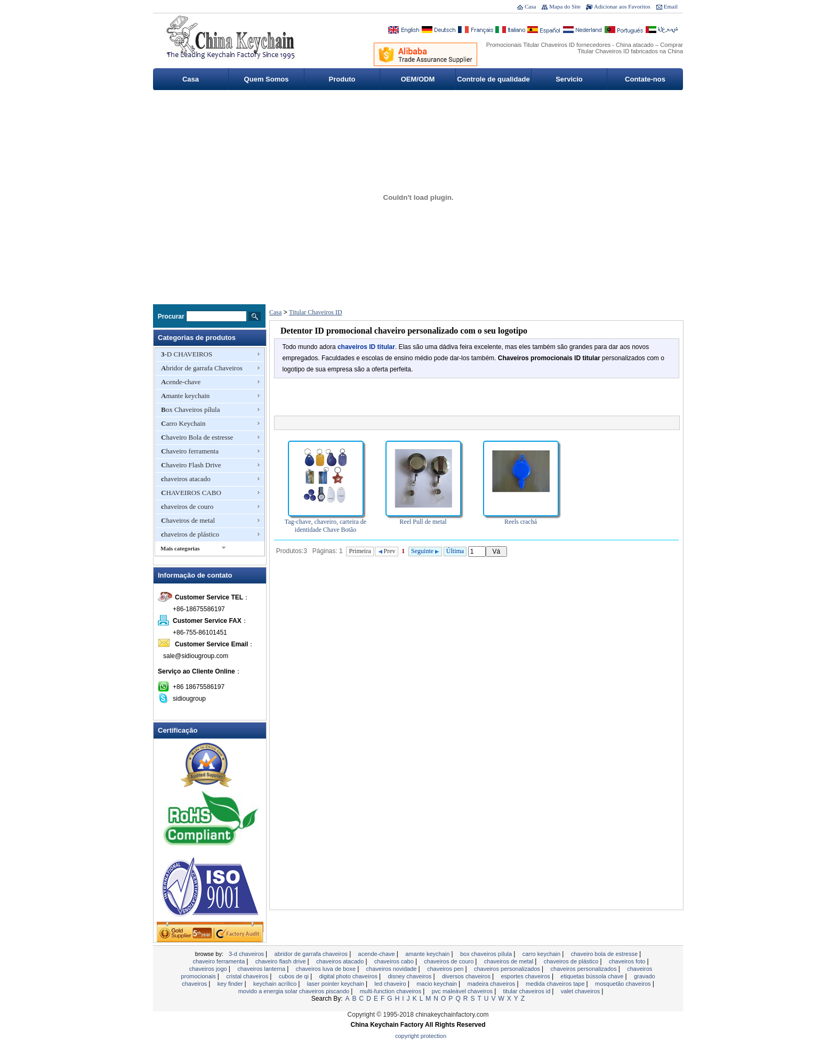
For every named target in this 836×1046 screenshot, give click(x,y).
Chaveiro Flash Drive (191, 465)
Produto (342, 79)
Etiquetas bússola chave (592, 976)
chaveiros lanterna (262, 969)
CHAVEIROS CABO (191, 493)
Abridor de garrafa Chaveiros (202, 368)
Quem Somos (266, 79)
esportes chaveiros (526, 976)
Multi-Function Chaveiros (391, 991)
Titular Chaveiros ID (315, 312)
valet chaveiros (581, 991)
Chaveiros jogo (209, 969)
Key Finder (231, 983)
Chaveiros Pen (446, 969)
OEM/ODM (418, 79)
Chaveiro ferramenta (190, 451)
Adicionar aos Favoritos (622, 6)
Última (455, 551)
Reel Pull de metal (422, 521)
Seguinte (425, 551)
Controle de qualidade (493, 79)
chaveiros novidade (392, 969)
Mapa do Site (565, 6)
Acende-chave (180, 382)
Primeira (360, 551)
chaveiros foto (628, 961)
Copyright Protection (420, 1036)
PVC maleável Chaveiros (463, 991)
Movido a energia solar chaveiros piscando (294, 991)
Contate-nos (645, 79)
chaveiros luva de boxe (327, 969)
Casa (530, 6)
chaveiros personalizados (508, 969)
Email (671, 6)
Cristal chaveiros (248, 976)
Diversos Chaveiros (467, 976)
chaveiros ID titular (366, 347)
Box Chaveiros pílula (190, 409)
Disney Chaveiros (410, 976)
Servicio (569, 79)
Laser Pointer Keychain (336, 983)
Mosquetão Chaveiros (624, 983)
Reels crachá (520, 521)
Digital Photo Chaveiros (349, 976)
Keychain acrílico (275, 983)
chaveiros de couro (187, 506)
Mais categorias (180, 548)
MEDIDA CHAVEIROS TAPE (556, 983)
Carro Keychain (183, 423)
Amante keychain (185, 396)
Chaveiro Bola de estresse (197, 437)
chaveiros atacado (186, 479)
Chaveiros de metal (188, 520)
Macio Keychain (437, 983)
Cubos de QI (294, 976)
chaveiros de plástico (190, 534)
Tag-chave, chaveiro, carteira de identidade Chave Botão (325, 525)
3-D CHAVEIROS (186, 354)
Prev (387, 551)
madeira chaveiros (492, 983)
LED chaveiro (390, 983)
